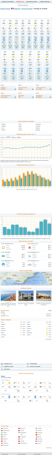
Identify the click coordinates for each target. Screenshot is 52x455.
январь (3, 124)
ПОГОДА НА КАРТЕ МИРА (8, 1)
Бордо (28, 324)
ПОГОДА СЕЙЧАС (5, 310)
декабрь (38, 130)
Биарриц (3, 324)
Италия (5, 434)
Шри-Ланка (6, 445)
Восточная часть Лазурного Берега (26, 302)
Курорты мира (5, 8)
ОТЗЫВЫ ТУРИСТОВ (44, 1)
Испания (40, 432)
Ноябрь (8, 262)
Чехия (39, 443)
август (20, 130)
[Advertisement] (26, 14)
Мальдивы (23, 436)
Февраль (34, 256)
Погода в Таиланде (21, 454)
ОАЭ (21, 439)
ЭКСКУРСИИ (7, 369)
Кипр (21, 434)
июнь (20, 126)
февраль (4, 126)
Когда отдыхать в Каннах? (26, 241)
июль (20, 128)
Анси (2, 322)
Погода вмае (21, 96)
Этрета (2, 336)
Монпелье (3, 330)
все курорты (48, 339)
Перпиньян (29, 332)
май (20, 124)
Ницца (28, 330)
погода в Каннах (26, 8)
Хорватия (5, 443)
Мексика (5, 439)
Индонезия (23, 432)
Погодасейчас (3, 88)
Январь (34, 254)
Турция (22, 441)
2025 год (8, 137)
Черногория (23, 443)
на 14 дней (5, 96)
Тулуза (28, 334)
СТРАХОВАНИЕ (33, 363)
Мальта (39, 436)
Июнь (33, 249)
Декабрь (34, 257)
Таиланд (40, 439)
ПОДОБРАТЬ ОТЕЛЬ (8, 366)
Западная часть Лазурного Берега (44, 302)
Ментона (29, 328)
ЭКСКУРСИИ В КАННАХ (31, 1)
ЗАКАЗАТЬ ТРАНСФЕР (35, 366)
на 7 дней (41, 88)
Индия (4, 432)
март (3, 128)
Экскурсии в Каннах (26, 288)
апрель (3, 130)
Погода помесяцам (39, 96)
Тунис (4, 441)
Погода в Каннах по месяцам (26, 121)
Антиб (28, 322)
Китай (39, 434)
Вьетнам (22, 428)
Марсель (3, 328)
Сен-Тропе (3, 334)
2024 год (13, 137)
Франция (17, 8)
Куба (4, 436)
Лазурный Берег (8, 302)
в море (22, 88)
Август (8, 245)
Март (7, 264)
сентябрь (38, 124)
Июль (7, 247)
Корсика (29, 326)
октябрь (38, 126)
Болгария (5, 428)
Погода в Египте (4, 454)
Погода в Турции (37, 454)
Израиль (40, 430)
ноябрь (38, 128)
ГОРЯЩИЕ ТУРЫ (20, 1)
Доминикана (6, 430)
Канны (2, 326)
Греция (39, 428)
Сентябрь (8, 249)
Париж (2, 332)
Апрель (34, 266)
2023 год (19, 137)
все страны (48, 447)
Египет (22, 430)
